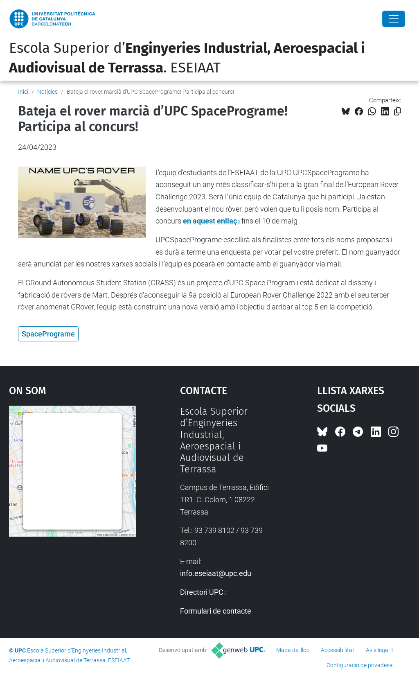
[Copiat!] (397, 111)
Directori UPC (201, 592)
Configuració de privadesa (360, 665)
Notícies (47, 91)
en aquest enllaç (210, 221)
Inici (23, 91)
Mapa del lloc (292, 650)
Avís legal (378, 650)
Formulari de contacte (215, 611)
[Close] (393, 19)
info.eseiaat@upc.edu (215, 573)
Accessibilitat (337, 650)
